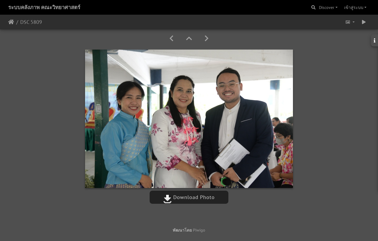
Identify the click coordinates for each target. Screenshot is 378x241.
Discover (326, 7)
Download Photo (189, 197)
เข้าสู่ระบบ (353, 7)
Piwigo (199, 230)
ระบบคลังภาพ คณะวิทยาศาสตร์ (44, 7)
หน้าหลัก (11, 22)
